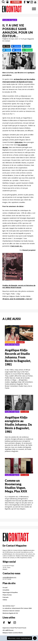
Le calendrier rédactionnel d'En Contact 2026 (17, 608)
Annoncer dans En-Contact (11, 611)
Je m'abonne (16, 2)
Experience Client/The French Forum (14, 628)
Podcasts (5, 597)
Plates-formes (7, 595)
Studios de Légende (10, 20)
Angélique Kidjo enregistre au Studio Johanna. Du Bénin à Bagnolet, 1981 (18, 424)
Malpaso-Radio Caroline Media (13, 633)
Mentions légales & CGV (10, 613)
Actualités (6, 590)
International (10, 342)
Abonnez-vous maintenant (19, 638)
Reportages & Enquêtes (10, 592)
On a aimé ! (20, 342)
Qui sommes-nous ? (9, 606)
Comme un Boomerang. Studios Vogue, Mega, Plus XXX (16, 486)
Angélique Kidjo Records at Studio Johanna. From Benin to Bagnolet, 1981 (18, 357)
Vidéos (5, 600)
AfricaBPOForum (8, 630)
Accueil (5, 587)
